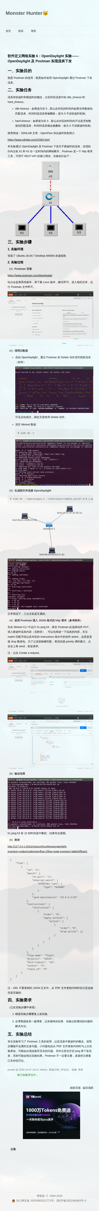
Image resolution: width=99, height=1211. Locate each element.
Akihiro (43, 1069)
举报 (80, 1069)
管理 (33, 31)
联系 (20, 31)
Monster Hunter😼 (27, 13)
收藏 (74, 1069)
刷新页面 (75, 1087)
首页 (8, 31)
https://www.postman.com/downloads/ (30, 275)
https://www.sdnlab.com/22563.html (29, 139)
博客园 (41, 1195)
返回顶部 (88, 1087)
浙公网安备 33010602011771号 (33, 1200)
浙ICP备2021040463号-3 (71, 1200)
